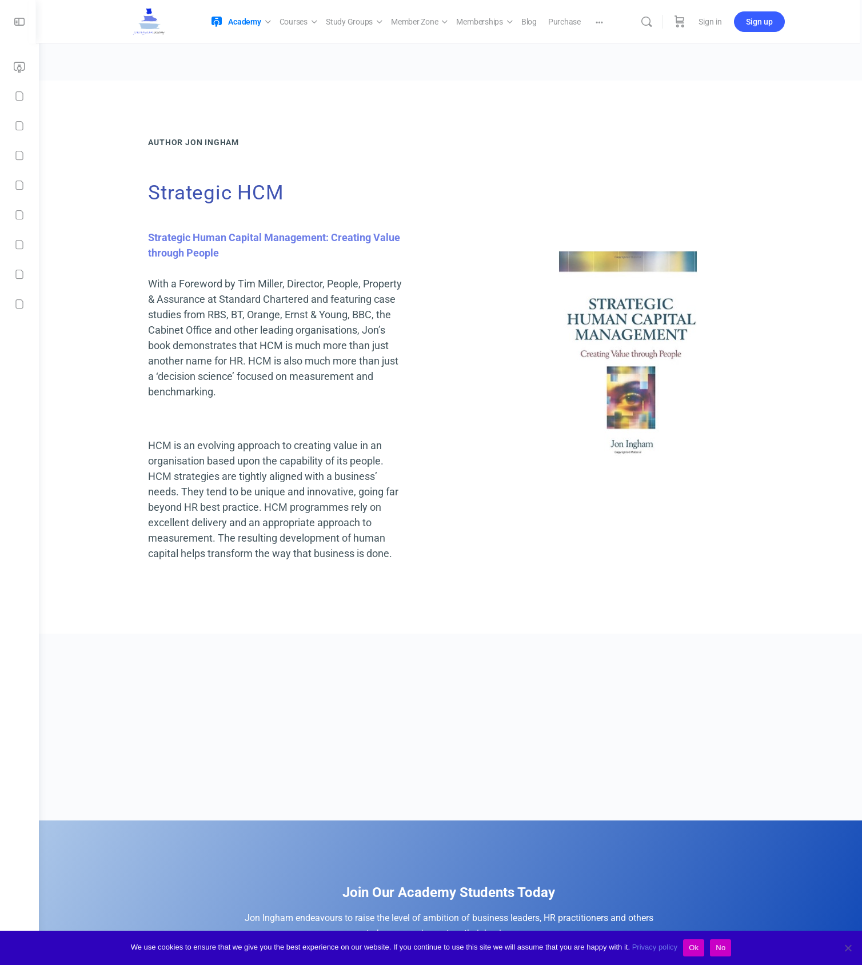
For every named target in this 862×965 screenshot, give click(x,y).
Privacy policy (654, 947)
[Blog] (19, 215)
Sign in (713, 21)
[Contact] (19, 304)
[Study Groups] (19, 125)
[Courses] (19, 96)
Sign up (762, 21)
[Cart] (682, 21)
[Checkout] (19, 274)
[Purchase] (19, 244)
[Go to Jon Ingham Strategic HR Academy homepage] (151, 21)
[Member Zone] (19, 155)
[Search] (649, 22)
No (720, 947)
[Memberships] (19, 185)
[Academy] (19, 67)
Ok (694, 947)
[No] (847, 948)
